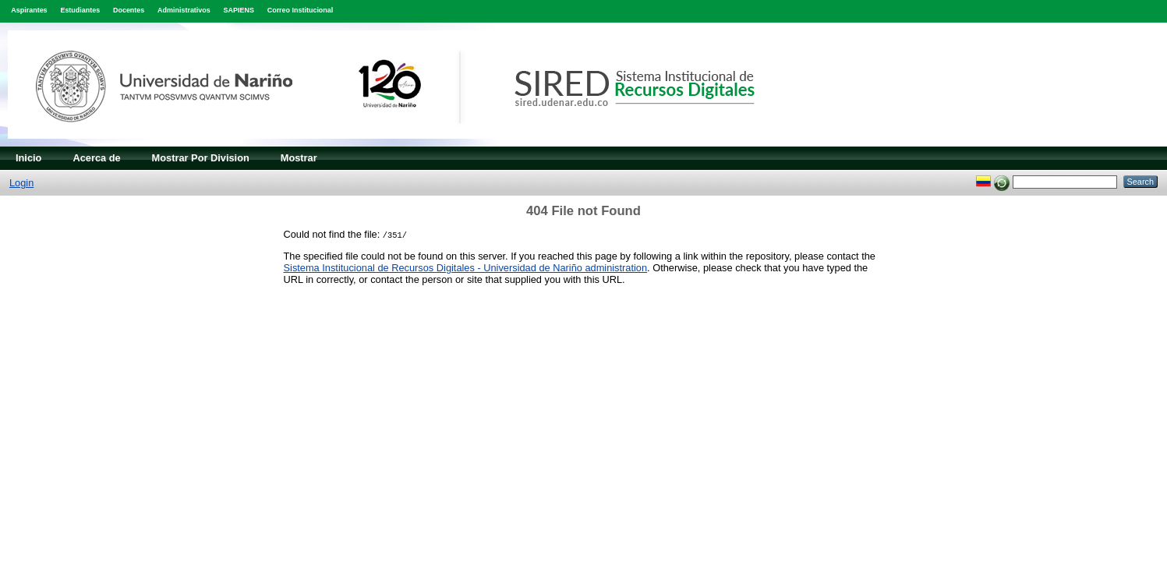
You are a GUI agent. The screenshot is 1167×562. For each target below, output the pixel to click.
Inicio (28, 158)
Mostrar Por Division (200, 158)
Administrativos (183, 10)
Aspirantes (29, 10)
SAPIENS (239, 10)
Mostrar (299, 158)
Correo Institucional (300, 10)
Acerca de (96, 158)
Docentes (128, 10)
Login (21, 183)
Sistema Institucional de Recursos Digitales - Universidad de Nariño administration (466, 268)
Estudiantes (80, 10)
